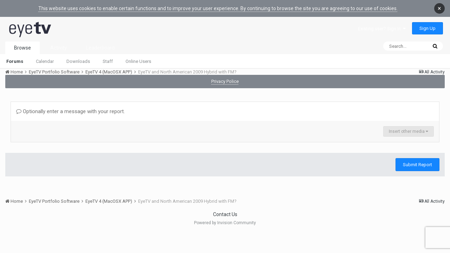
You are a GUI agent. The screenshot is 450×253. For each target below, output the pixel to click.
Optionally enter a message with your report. (70, 111)
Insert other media (408, 131)
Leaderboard (100, 48)
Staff (108, 61)
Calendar (45, 61)
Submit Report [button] (417, 164)
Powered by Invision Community (225, 222)
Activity (58, 48)
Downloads (78, 61)
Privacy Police (225, 81)
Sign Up (427, 28)
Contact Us (225, 214)
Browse (22, 48)
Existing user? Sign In (382, 28)
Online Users (138, 61)
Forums (14, 61)
